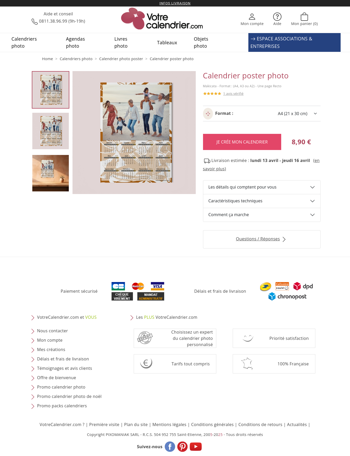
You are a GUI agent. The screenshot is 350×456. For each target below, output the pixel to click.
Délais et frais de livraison (220, 291)
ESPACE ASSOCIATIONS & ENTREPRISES (281, 42)
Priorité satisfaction (289, 338)
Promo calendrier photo (61, 387)
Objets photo (201, 42)
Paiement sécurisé (79, 291)
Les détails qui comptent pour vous (242, 187)
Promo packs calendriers (62, 406)
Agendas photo (75, 42)
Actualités (297, 424)
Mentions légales (169, 424)
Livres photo (121, 42)
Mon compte (50, 340)
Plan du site (136, 424)
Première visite (104, 424)
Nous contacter (52, 331)
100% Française (293, 364)
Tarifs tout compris (190, 364)
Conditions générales (212, 424)
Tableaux (167, 42)
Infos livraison (175, 3)
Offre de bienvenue (56, 377)
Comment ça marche (228, 214)
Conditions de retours (260, 424)
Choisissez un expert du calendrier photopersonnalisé (192, 338)
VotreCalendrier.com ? (62, 424)
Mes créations (51, 349)
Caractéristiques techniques (235, 201)
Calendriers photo (24, 42)
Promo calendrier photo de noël (69, 396)
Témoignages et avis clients (64, 368)
